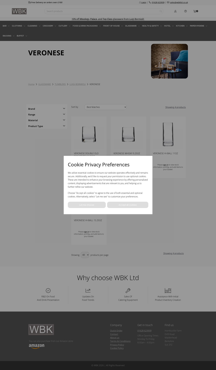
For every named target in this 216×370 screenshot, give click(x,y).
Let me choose (86, 204)
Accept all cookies (128, 204)
